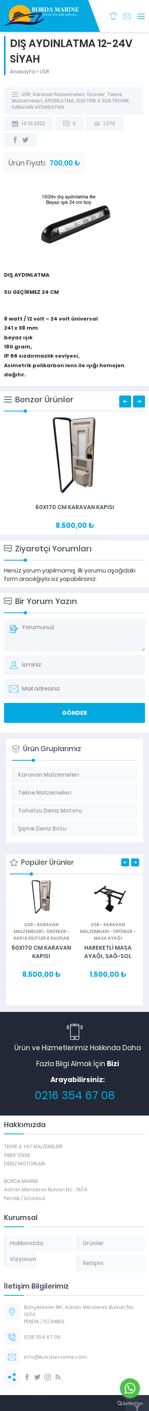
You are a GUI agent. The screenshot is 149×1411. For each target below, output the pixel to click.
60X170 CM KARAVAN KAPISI (74, 507)
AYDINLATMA (59, 100)
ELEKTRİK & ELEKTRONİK (102, 100)
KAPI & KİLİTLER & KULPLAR (41, 938)
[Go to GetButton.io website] (130, 1403)
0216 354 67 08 (75, 1095)
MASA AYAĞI (108, 938)
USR (44, 71)
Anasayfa (22, 71)
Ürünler (96, 94)
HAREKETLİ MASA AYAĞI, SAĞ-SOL (108, 952)
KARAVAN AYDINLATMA (38, 107)
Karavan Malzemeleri (59, 94)
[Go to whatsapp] (130, 1388)
